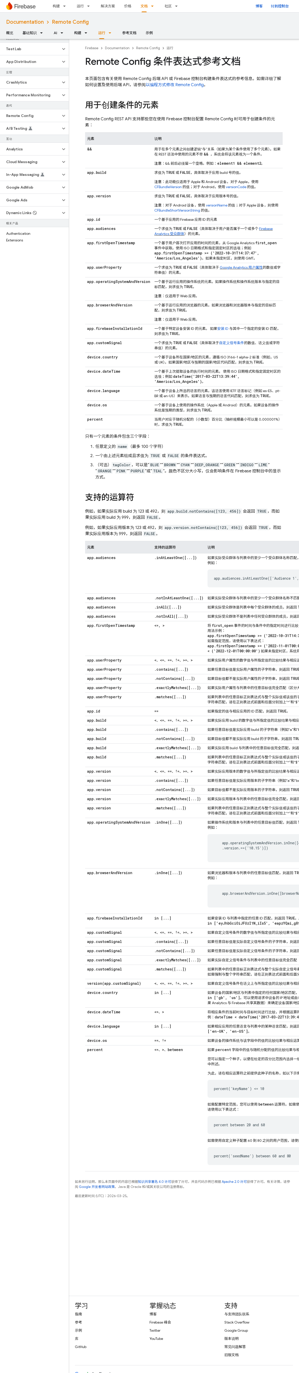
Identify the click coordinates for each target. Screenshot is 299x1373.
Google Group (236, 1330)
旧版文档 (231, 1355)
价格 (127, 6)
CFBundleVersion (168, 187)
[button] (30, 49)
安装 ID (222, 328)
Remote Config (70, 22)
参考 (78, 1322)
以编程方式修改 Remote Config (175, 84)
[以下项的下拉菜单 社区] (178, 6)
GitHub (80, 1346)
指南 (78, 1314)
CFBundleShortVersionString (177, 210)
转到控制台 (280, 6)
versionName (216, 205)
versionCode (236, 187)
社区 (168, 6)
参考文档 (129, 33)
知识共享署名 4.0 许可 (154, 1182)
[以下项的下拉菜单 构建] (66, 6)
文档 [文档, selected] (144, 6)
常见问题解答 (235, 1346)
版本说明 (231, 1338)
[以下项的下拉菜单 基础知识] (43, 33)
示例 (149, 33)
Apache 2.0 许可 (234, 1182)
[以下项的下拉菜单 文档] (154, 6)
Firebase (91, 48)
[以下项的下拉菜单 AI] (63, 33)
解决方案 (108, 6)
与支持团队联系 (236, 1314)
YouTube (156, 1338)
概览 (9, 33)
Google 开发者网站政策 (97, 1187)
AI (55, 33)
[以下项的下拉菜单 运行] (90, 6)
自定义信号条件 (231, 343)
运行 (80, 6)
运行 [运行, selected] (101, 33)
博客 (259, 6)
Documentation (25, 22)
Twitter (155, 1330)
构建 (56, 6)
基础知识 (29, 33)
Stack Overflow (236, 1322)
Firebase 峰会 (160, 1322)
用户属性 (241, 267)
